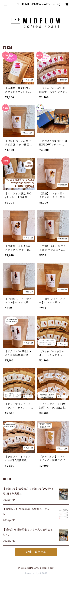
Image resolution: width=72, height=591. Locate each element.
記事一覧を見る (36, 552)
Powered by (36, 573)
